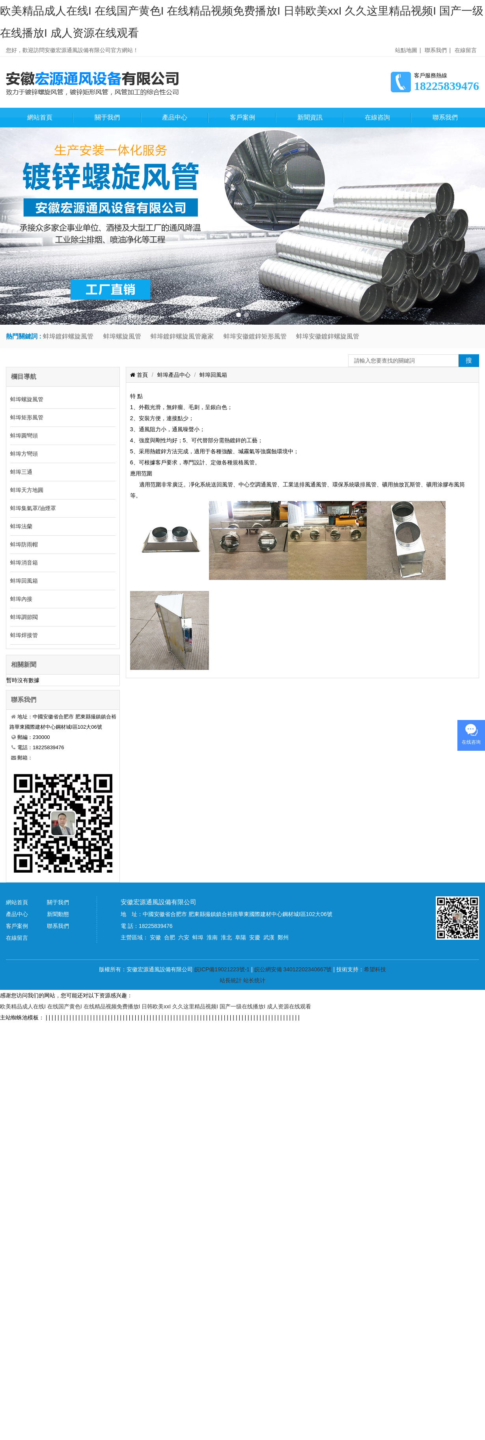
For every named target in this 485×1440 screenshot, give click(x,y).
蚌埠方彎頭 (24, 454)
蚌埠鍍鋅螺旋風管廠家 (182, 336)
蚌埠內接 (21, 599)
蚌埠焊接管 (24, 635)
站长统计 (254, 980)
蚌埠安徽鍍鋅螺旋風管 (327, 336)
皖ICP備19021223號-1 (222, 969)
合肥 (169, 937)
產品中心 (174, 117)
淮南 (212, 937)
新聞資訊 (310, 117)
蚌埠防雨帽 (24, 544)
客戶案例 (242, 117)
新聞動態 (58, 914)
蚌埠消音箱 (24, 562)
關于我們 (107, 117)
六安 (183, 937)
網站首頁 (39, 117)
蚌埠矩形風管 (26, 417)
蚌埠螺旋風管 (122, 336)
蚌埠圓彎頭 (24, 435)
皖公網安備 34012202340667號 (293, 969)
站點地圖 (406, 50)
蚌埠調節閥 (24, 617)
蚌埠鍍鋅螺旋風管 (68, 336)
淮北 (226, 937)
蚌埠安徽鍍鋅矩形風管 (255, 336)
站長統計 (231, 980)
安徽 (155, 937)
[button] (238, 314)
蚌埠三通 (21, 472)
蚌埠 (197, 937)
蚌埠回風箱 (24, 581)
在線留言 (466, 50)
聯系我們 (436, 50)
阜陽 (240, 937)
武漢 (268, 937)
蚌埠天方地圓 (26, 490)
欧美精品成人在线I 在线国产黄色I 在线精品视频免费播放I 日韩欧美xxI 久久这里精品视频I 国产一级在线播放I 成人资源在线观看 (155, 1006)
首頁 (141, 375)
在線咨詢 (377, 117)
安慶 (254, 937)
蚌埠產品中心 (173, 375)
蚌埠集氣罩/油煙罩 (33, 508)
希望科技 (375, 969)
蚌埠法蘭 (21, 526)
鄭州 (283, 937)
